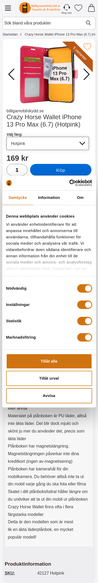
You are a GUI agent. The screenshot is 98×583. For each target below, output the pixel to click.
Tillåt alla (49, 361)
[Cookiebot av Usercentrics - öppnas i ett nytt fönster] (70, 182)
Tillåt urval (49, 378)
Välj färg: (15, 134)
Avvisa (49, 395)
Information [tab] (49, 197)
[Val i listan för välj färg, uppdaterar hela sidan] (48, 143)
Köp (60, 170)
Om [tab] (80, 197)
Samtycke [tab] (17, 197)
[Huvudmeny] (8, 8)
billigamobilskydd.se (25, 111)
